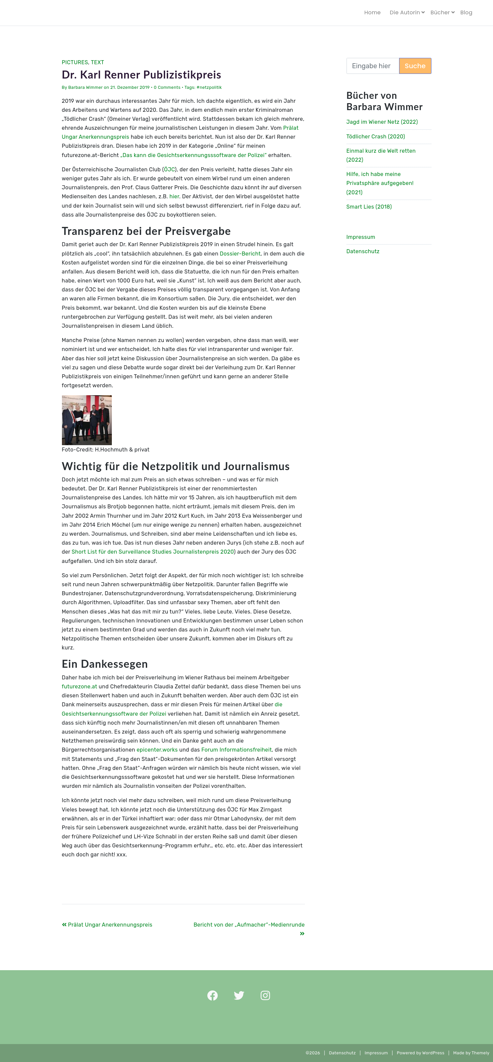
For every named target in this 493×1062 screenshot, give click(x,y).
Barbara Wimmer (85, 87)
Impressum (361, 237)
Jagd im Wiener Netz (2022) (382, 122)
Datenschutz (363, 251)
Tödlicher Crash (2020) (376, 136)
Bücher (440, 12)
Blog (466, 12)
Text (97, 62)
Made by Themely (473, 1052)
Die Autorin (405, 12)
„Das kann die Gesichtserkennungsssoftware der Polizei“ (193, 155)
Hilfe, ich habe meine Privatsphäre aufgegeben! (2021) (380, 183)
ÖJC (169, 169)
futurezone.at (80, 686)
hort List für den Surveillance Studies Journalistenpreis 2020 (154, 552)
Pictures (75, 62)
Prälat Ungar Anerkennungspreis (107, 925)
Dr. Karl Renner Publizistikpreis (142, 74)
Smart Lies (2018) (369, 207)
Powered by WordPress (420, 1052)
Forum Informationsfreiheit (236, 750)
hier (174, 196)
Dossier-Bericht (240, 254)
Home (373, 12)
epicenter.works (157, 750)
